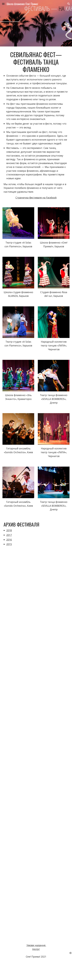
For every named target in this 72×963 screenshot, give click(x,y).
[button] (3, 4)
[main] (36, 125)
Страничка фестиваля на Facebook (36, 197)
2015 (9, 544)
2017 (9, 535)
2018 (9, 530)
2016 (9, 539)
